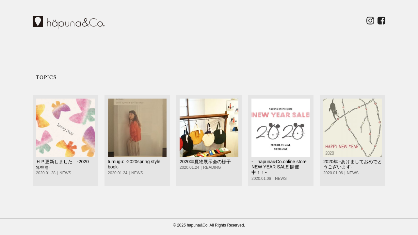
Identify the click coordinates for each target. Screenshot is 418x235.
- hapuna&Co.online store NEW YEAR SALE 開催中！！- (279, 167)
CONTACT (272, 48)
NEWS (65, 173)
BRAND (92, 48)
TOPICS (182, 48)
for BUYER (317, 48)
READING (212, 167)
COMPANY (227, 48)
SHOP (137, 48)
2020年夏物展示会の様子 (205, 161)
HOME (51, 48)
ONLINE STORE (362, 48)
